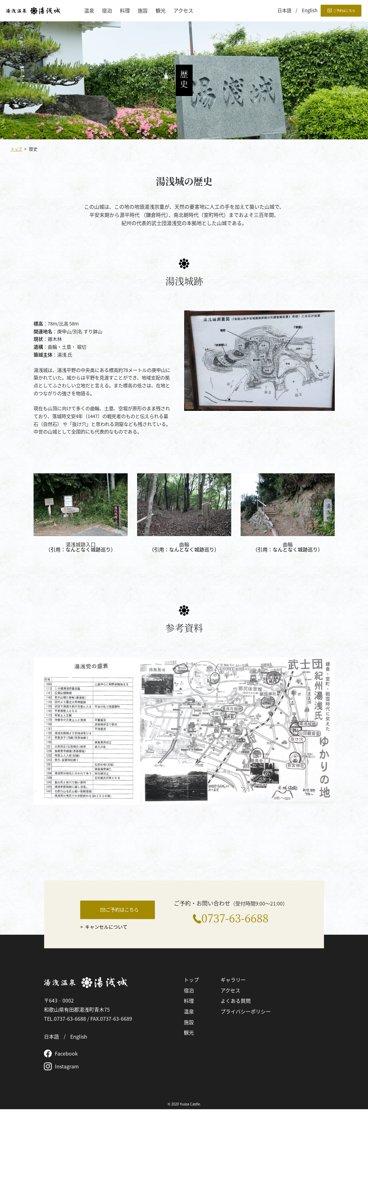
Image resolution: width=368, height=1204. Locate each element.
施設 (143, 10)
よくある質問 (236, 1095)
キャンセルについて (108, 1022)
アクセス (183, 10)
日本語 (284, 10)
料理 (125, 10)
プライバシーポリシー (246, 1106)
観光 (161, 10)
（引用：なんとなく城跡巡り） (80, 549)
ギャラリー (233, 1074)
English (309, 10)
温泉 (89, 10)
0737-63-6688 (235, 1011)
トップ (17, 149)
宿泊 (107, 10)
